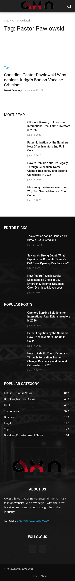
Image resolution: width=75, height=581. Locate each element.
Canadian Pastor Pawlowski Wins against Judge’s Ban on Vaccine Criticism (35, 79)
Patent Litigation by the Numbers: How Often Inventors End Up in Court (48, 146)
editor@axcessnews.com (35, 520)
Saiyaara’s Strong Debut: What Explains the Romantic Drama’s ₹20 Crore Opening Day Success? (48, 259)
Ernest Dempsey (13, 90)
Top (6, 67)
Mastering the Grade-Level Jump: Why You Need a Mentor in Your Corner (48, 191)
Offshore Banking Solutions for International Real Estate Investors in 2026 (48, 126)
